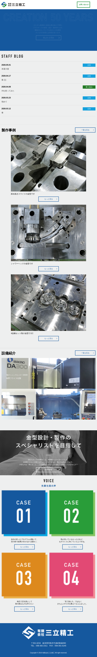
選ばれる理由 (48, 38)
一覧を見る (85, 130)
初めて (4, 102)
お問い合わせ (83, 4)
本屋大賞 (5, 69)
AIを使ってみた (8, 91)
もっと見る (48, 199)
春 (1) (4, 80)
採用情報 (48, 470)
